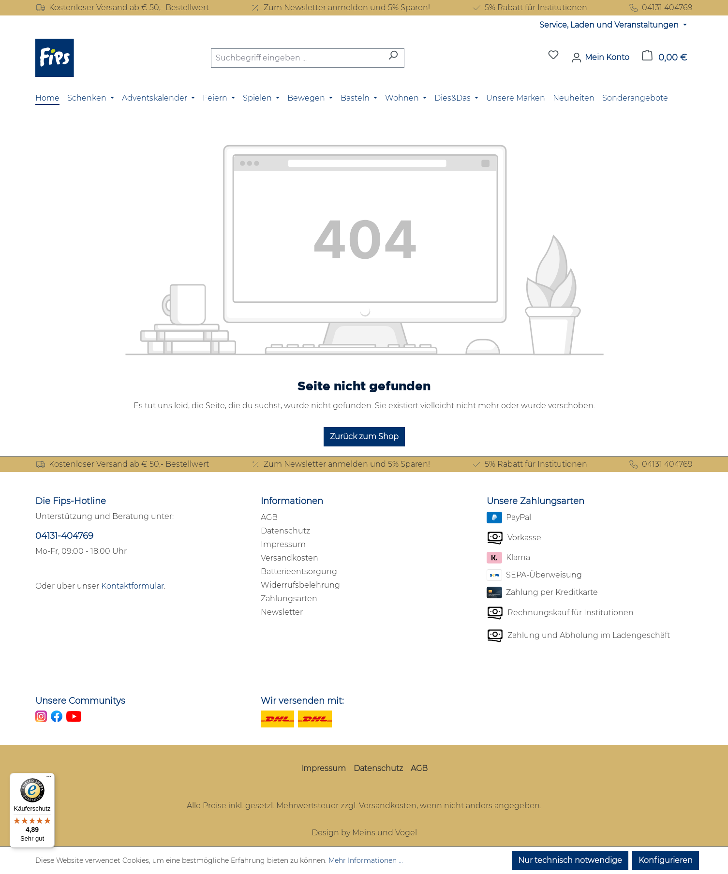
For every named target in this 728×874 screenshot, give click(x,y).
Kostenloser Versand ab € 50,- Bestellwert (122, 7)
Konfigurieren (666, 860)
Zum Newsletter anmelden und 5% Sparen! (340, 7)
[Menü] (49, 779)
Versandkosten (289, 558)
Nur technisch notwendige (570, 860)
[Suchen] (393, 58)
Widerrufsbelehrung (300, 585)
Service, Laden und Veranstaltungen (610, 25)
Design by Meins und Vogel (364, 832)
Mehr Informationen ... (365, 860)
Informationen (292, 501)
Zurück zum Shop (364, 436)
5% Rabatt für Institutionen (529, 7)
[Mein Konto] (600, 57)
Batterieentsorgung (299, 571)
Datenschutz (285, 530)
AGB (269, 517)
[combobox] (296, 58)
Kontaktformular (132, 586)
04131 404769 (660, 7)
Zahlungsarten (289, 598)
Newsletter (282, 612)
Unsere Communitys (80, 701)
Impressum (283, 544)
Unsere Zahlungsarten (535, 501)
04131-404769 (64, 536)
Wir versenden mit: (302, 701)
